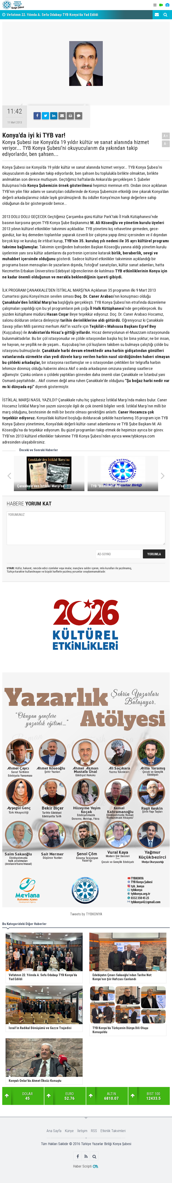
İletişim (82, 1131)
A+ (165, 136)
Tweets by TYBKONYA (86, 914)
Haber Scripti (82, 1166)
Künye (69, 1131)
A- (166, 144)
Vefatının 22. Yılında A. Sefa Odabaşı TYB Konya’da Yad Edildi (52, 15)
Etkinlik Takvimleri (113, 1131)
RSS (94, 1131)
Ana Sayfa (54, 1131)
